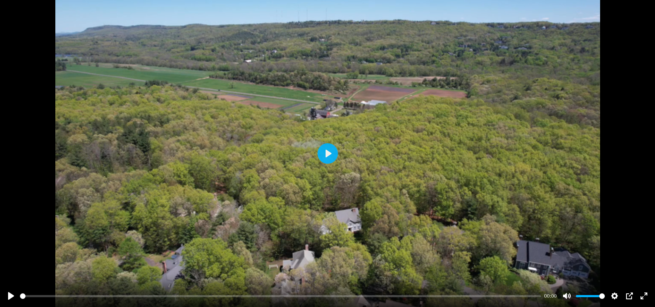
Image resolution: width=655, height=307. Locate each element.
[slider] (280, 296)
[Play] (11, 296)
